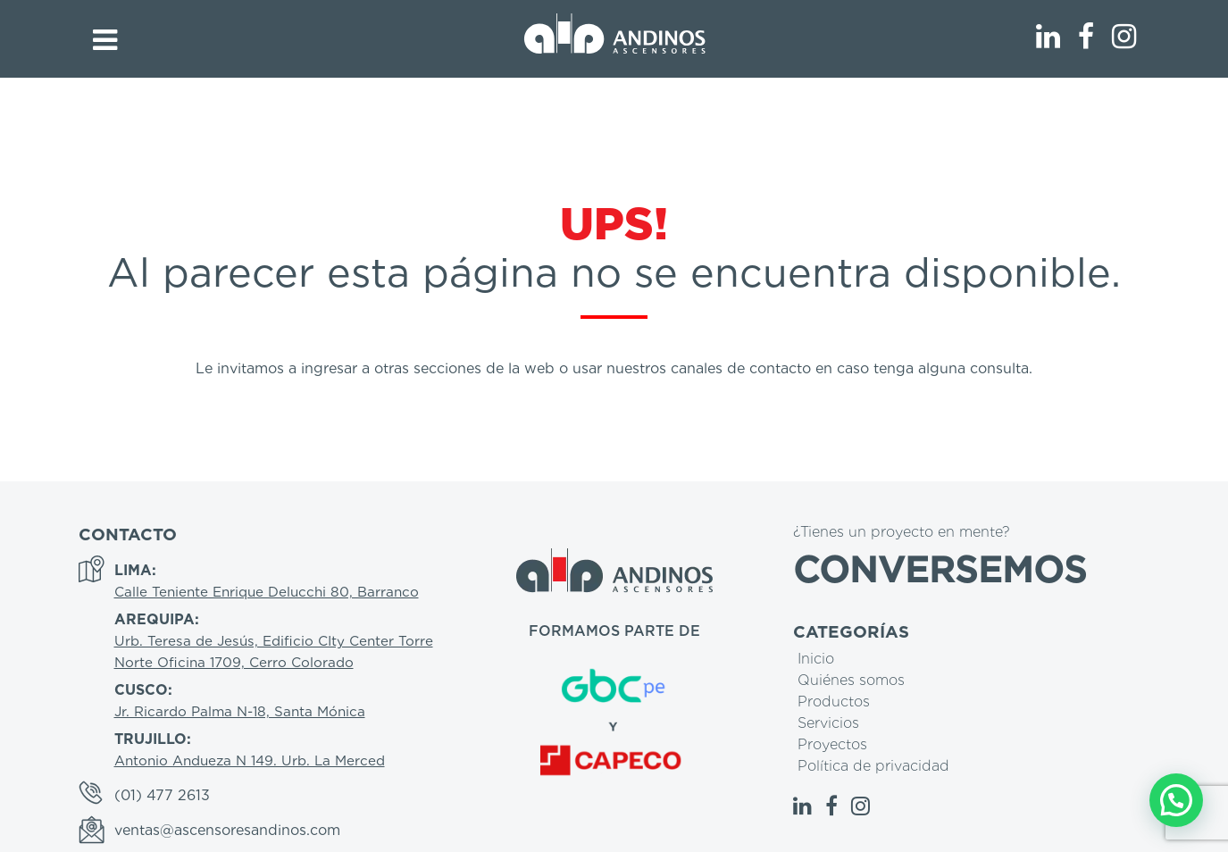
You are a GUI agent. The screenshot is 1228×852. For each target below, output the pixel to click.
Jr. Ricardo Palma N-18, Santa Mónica (239, 711)
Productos (834, 701)
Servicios (828, 722)
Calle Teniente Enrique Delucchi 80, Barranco (266, 591)
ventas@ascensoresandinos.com (227, 830)
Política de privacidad (873, 765)
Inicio (816, 658)
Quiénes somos (851, 680)
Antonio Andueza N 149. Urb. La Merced (249, 760)
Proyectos (832, 744)
